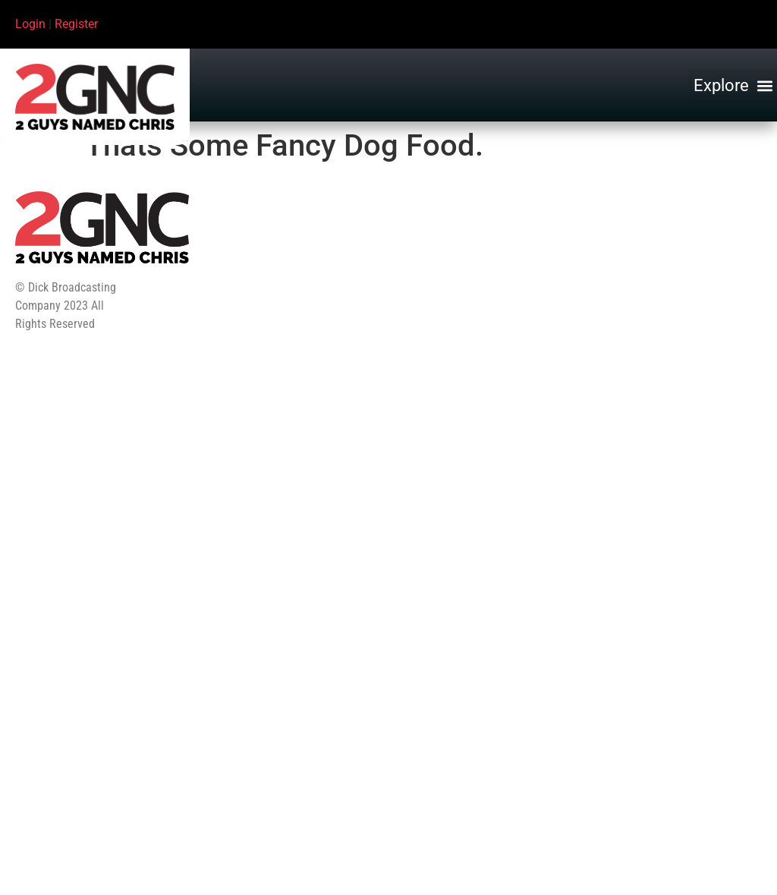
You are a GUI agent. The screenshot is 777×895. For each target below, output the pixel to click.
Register (76, 24)
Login (30, 24)
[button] (733, 85)
